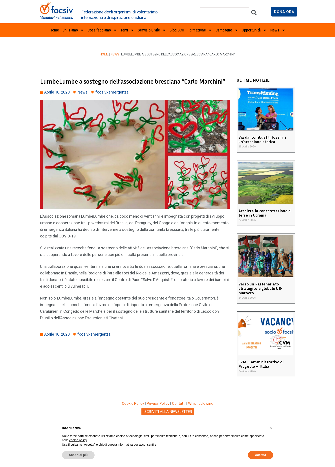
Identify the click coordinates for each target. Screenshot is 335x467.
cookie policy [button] (78, 440)
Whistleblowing (200, 403)
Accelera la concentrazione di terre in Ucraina (264, 212)
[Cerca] (254, 13)
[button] (271, 427)
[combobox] (224, 12)
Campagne (227, 30)
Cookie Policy (133, 403)
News (278, 30)
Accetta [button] (260, 455)
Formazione (200, 30)
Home (54, 30)
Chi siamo (73, 30)
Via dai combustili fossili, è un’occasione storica (261, 139)
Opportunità (254, 30)
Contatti (178, 403)
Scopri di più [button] (78, 455)
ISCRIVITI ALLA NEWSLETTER (167, 411)
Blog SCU (177, 30)
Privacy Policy (158, 403)
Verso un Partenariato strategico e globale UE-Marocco (259, 288)
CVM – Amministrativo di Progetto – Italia (260, 364)
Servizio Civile (152, 30)
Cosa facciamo (102, 30)
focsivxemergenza (111, 92)
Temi (127, 30)
